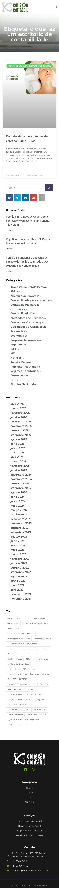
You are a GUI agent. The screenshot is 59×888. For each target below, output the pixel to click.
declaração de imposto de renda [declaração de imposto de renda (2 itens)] (20, 633)
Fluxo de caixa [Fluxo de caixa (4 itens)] (13, 654)
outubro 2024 (19, 483)
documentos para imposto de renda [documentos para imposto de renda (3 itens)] (22, 643)
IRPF (13, 349)
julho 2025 (17, 443)
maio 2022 (17, 585)
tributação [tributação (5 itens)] (11, 724)
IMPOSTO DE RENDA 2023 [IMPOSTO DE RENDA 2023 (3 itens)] (18, 664)
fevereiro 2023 (20, 558)
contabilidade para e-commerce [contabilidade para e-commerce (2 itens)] (35, 623)
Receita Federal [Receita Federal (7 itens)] (40, 709)
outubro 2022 (19, 567)
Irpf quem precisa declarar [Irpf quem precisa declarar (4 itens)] (18, 684)
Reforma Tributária (23, 366)
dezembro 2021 (20, 594)
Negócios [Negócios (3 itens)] (40, 699)
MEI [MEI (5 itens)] (40, 694)
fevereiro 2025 (20, 465)
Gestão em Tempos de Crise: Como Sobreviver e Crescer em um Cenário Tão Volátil (27, 220)
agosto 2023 (18, 536)
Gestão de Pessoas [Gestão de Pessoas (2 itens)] (30, 654)
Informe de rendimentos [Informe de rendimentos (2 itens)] (40, 674)
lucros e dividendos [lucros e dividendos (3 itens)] (15, 694)
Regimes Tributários (24, 371)
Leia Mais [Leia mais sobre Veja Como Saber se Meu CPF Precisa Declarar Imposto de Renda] (9, 249)
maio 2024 (17, 505)
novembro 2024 (21, 479)
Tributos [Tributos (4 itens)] (22, 724)
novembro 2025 (21, 426)
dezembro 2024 (21, 474)
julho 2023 (17, 541)
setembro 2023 (20, 532)
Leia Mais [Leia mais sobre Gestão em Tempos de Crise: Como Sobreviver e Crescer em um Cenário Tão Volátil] (9, 230)
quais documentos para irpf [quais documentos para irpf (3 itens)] (18, 709)
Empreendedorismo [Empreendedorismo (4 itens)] (30, 648)
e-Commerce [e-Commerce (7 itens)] (12, 648)
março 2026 (18, 408)
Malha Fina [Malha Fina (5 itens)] (31, 694)
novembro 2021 (20, 598)
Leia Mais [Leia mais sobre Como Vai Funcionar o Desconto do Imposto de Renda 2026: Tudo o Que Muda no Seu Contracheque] (9, 271)
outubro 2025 (19, 430)
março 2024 (18, 510)
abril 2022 (16, 589)
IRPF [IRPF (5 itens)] (14, 679)
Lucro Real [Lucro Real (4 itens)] (29, 689)
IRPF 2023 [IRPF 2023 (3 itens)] (23, 679)
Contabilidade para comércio (30, 300)
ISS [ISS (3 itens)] (34, 684)
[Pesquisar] (49, 187)
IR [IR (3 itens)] (8, 679)
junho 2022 (17, 581)
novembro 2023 (21, 523)
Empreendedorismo (24, 340)
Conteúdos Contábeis (25, 322)
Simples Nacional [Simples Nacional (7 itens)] (32, 719)
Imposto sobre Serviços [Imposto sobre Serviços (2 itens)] (17, 674)
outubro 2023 (19, 527)
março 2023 (18, 554)
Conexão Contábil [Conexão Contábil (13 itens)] (38, 618)
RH (12, 380)
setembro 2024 (20, 488)
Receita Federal (20, 362)
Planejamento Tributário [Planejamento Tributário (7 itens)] (17, 704)
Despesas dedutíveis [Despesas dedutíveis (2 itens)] (42, 638)
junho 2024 (17, 501)
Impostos (16, 344)
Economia (17, 335)
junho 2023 (17, 545)
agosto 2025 (18, 439)
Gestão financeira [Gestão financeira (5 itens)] (14, 659)
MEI (13, 353)
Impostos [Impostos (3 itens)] (34, 669)
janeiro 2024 (18, 514)
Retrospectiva (19, 375)
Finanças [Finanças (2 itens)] (45, 648)
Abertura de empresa (24, 296)
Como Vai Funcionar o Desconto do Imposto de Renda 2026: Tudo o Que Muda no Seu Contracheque (27, 261)
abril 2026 (17, 404)
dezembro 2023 (20, 519)
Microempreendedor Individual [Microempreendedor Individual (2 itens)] (20, 699)
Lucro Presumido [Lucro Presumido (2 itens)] (14, 689)
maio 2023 (17, 550)
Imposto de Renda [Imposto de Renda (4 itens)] (40, 659)
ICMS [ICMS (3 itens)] (28, 659)
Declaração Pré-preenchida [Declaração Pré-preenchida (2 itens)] (18, 638)
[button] (56, 7)
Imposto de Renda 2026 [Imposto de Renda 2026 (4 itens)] (17, 669)
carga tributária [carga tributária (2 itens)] (13, 618)
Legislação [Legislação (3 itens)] (43, 684)
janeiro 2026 (18, 417)
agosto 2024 (18, 492)
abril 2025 (17, 457)
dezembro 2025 (21, 421)
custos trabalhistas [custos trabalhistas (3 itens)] (15, 628)
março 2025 (18, 461)
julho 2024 (17, 496)
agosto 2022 (18, 576)
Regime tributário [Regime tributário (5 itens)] (14, 719)
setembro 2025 (20, 435)
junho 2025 (17, 448)
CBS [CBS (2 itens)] (25, 618)
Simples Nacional (22, 384)
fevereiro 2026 (20, 412)
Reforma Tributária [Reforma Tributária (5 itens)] (15, 714)
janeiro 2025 (18, 470)
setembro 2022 (20, 572)
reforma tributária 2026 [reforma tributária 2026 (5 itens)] (36, 714)
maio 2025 (17, 452)
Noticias (15, 357)
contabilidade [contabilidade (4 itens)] (13, 623)
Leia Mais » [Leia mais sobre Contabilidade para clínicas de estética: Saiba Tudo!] (11, 168)
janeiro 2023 (18, 563)
